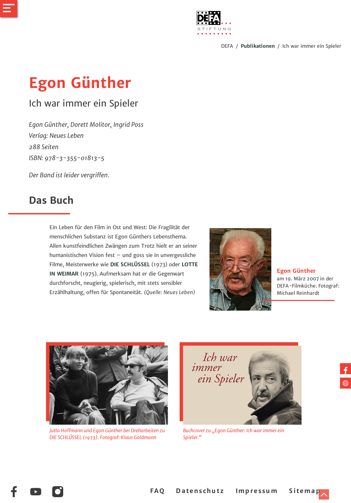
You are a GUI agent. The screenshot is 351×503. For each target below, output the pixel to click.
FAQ (157, 491)
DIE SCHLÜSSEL (130, 264)
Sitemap (305, 491)
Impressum (257, 491)
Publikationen (258, 46)
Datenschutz (200, 491)
